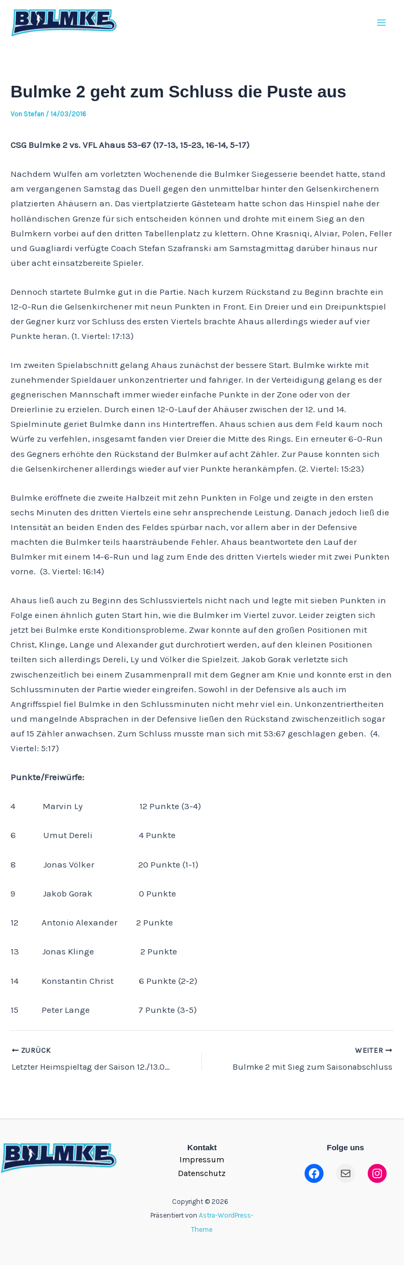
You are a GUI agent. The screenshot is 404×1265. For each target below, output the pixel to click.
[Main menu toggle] (382, 26)
